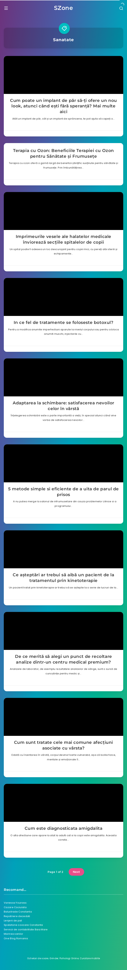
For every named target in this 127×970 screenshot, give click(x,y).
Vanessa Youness (15, 903)
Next (76, 872)
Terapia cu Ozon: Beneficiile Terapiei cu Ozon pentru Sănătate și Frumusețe (63, 153)
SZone (63, 7)
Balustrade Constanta (18, 911)
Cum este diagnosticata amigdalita (64, 828)
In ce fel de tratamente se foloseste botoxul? (64, 322)
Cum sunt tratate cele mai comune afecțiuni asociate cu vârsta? (63, 745)
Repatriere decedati (17, 916)
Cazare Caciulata (15, 907)
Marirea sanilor (13, 934)
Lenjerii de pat (13, 920)
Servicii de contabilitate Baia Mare (26, 929)
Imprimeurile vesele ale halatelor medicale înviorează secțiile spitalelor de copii (63, 239)
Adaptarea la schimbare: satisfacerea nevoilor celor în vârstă (63, 405)
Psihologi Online (69, 958)
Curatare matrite (90, 958)
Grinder (53, 958)
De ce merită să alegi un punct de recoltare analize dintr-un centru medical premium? (63, 659)
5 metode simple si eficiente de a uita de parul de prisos (63, 491)
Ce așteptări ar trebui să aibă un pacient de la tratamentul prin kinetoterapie (63, 577)
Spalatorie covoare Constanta (23, 925)
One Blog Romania (16, 938)
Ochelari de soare (38, 958)
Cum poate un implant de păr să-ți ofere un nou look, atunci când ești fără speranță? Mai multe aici (63, 106)
